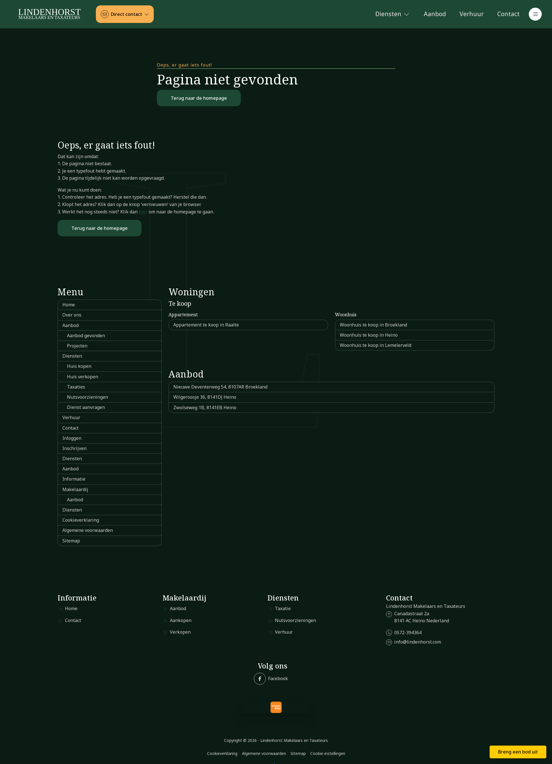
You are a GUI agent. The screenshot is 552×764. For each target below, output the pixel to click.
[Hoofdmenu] (535, 14)
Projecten (77, 346)
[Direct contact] (125, 14)
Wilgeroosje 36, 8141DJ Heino (204, 397)
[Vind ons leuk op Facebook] (271, 679)
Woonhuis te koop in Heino (369, 335)
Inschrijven (74, 448)
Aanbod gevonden (86, 335)
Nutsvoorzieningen (87, 397)
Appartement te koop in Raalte (206, 325)
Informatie (73, 479)
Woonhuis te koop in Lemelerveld (375, 345)
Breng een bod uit (518, 752)
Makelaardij (75, 489)
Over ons (71, 315)
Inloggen (71, 438)
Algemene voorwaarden (87, 530)
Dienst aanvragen (86, 407)
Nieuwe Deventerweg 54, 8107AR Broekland (220, 387)
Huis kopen (79, 366)
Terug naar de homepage (199, 98)
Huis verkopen (82, 376)
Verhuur (71, 417)
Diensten (72, 356)
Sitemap (71, 541)
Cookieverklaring (80, 520)
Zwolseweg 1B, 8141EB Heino (204, 407)
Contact (70, 428)
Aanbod (70, 325)
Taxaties (76, 387)
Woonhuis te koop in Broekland (373, 325)
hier (143, 212)
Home (68, 305)
